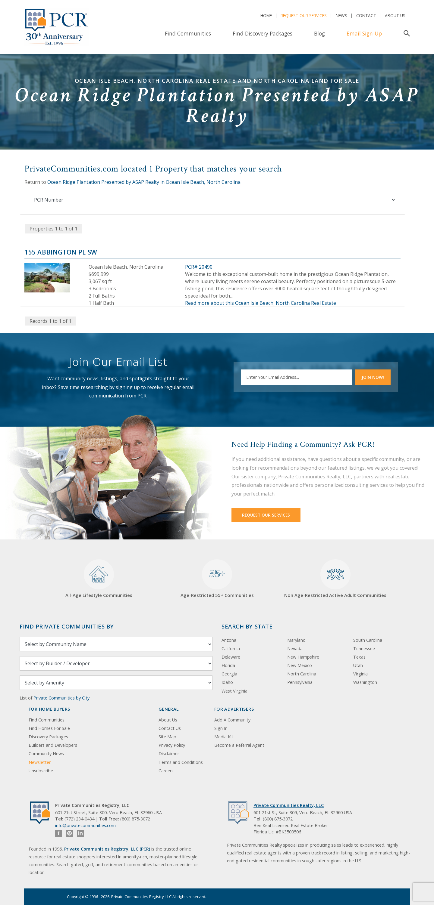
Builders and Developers (53, 745)
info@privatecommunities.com (85, 825)
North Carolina (301, 674)
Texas (359, 657)
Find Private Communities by (67, 626)
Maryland (296, 640)
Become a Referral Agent (239, 745)
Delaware (231, 657)
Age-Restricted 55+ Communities (217, 578)
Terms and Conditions (181, 762)
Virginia (360, 674)
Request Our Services (304, 15)
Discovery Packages (48, 737)
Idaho (227, 682)
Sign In (221, 728)
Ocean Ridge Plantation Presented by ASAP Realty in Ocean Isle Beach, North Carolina (144, 182)
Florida (228, 665)
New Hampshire (303, 657)
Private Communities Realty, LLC (288, 805)
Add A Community (232, 720)
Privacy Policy (172, 745)
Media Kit (223, 737)
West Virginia (234, 691)
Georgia (229, 674)
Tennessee (364, 648)
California (231, 648)
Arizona (229, 640)
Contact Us (170, 728)
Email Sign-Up (364, 33)
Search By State (247, 626)
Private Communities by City (61, 698)
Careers (166, 771)
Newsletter (40, 762)
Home (266, 15)
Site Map (167, 737)
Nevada (295, 648)
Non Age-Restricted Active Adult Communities (335, 578)
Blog (319, 33)
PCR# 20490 (198, 267)
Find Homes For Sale (49, 728)
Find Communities (188, 33)
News (341, 15)
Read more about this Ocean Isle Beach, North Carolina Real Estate (260, 303)
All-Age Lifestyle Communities (98, 578)
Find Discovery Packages (262, 33)
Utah (358, 665)
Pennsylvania (300, 682)
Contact (366, 15)
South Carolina (367, 640)
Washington (365, 682)
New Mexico (299, 665)
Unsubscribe (41, 771)
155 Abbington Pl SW (60, 252)
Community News (46, 753)
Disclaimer (169, 753)
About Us (395, 15)
